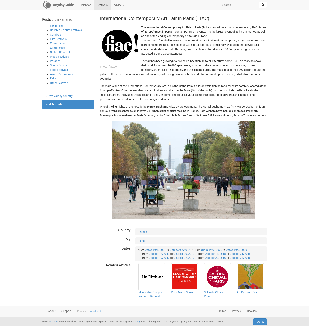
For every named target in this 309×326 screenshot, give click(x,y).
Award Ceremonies (61, 74)
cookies (54, 321)
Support (66, 311)
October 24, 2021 (180, 249)
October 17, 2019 (159, 253)
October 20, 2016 (215, 257)
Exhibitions (56, 25)
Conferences (57, 47)
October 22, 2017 (184, 257)
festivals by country (61, 96)
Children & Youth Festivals (66, 30)
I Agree (260, 321)
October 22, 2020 (211, 249)
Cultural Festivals (60, 52)
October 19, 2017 (159, 257)
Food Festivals (59, 69)
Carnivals (55, 34)
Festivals (102, 4)
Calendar (85, 4)
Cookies (252, 311)
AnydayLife (96, 311)
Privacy (236, 311)
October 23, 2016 (240, 257)
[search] (263, 5)
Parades (55, 61)
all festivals (55, 104)
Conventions (57, 43)
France (142, 231)
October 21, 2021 (155, 249)
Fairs (53, 78)
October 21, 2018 (240, 253)
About (52, 311)
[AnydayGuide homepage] (58, 5)
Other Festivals (59, 83)
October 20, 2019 (184, 253)
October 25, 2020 (236, 249)
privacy (136, 321)
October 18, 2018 (215, 253)
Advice (119, 4)
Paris (141, 240)
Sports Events (58, 65)
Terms (222, 311)
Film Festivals (58, 39)
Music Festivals (59, 56)
